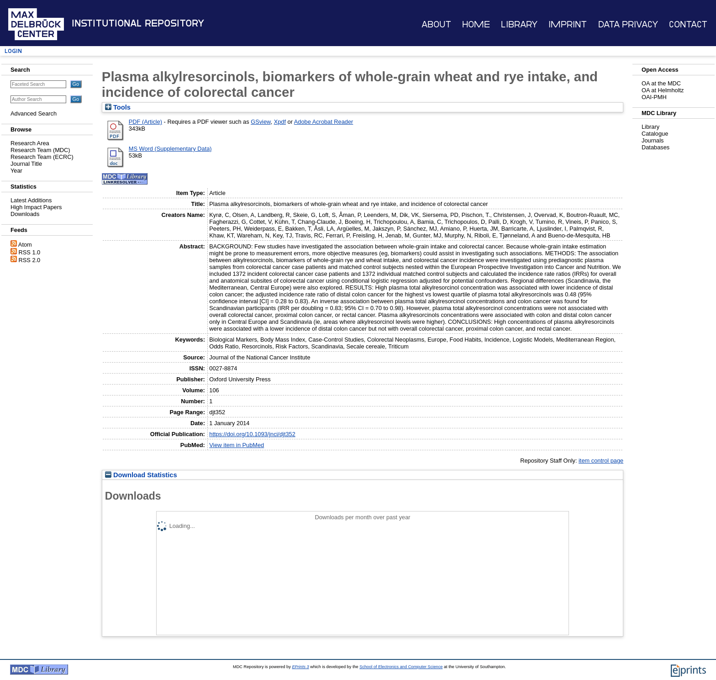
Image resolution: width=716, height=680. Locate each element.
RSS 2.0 (30, 260)
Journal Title (26, 163)
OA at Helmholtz (663, 90)
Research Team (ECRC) (42, 156)
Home (476, 24)
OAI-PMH (654, 97)
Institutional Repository (138, 23)
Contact (688, 24)
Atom (25, 244)
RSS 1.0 (30, 252)
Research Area (30, 143)
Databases (655, 147)
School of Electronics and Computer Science (400, 666)
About (436, 24)
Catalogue (655, 133)
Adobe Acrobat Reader (323, 121)
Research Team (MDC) (40, 150)
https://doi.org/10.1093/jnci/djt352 (252, 434)
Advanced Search (34, 113)
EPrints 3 (300, 666)
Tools (118, 107)
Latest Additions (31, 200)
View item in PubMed (236, 445)
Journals (652, 140)
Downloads (25, 214)
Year (16, 170)
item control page (601, 460)
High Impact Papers (36, 207)
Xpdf (280, 121)
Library (519, 24)
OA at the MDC (661, 83)
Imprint (567, 24)
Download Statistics (141, 475)
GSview (260, 121)
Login (13, 51)
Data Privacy (628, 24)
